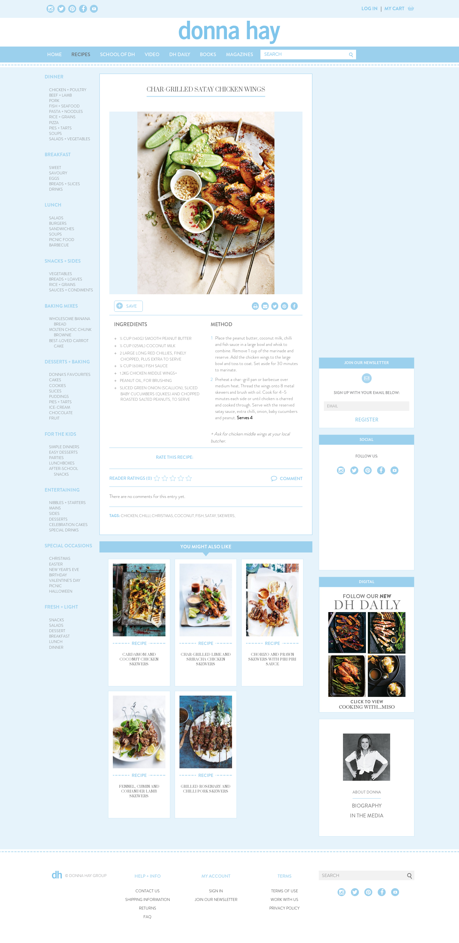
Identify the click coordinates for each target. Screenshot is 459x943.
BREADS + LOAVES (65, 279)
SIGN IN (216, 891)
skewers (226, 516)
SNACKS (56, 620)
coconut (184, 516)
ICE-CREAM (59, 407)
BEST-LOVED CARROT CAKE (69, 343)
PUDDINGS (59, 396)
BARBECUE (59, 245)
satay (210, 516)
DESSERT (57, 631)
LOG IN (369, 8)
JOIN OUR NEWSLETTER (216, 900)
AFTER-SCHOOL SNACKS (63, 471)
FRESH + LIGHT (61, 606)
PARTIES (56, 458)
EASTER (56, 564)
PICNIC (55, 586)
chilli (144, 516)
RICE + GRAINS (62, 117)
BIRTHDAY (58, 575)
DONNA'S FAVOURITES (70, 374)
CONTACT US (147, 891)
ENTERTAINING (62, 489)
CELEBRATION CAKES (68, 525)
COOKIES (57, 386)
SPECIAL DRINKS (64, 530)
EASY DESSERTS (63, 452)
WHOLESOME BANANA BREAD (69, 321)
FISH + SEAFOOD (64, 106)
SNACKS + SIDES (63, 261)
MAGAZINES (239, 54)
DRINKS (56, 189)
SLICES (55, 391)
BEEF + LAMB (60, 95)
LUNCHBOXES (62, 463)
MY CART (394, 8)
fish (199, 516)
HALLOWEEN (60, 591)
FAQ (147, 917)
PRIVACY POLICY (284, 908)
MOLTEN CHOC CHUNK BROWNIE (70, 332)
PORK (54, 101)
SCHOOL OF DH (117, 54)
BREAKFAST (58, 154)
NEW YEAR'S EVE (64, 570)
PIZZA (54, 123)
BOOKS (208, 54)
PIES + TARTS (60, 128)
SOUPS (55, 133)
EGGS (54, 178)
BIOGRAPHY (367, 805)
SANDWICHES (61, 229)
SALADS (56, 218)
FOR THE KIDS (60, 434)
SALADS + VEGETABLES (69, 139)
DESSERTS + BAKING (67, 361)
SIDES (54, 513)
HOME (54, 54)
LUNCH (53, 204)
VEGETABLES (60, 274)
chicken (129, 516)
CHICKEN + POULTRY (67, 90)
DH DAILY (179, 54)
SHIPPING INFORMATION (147, 900)
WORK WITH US (284, 900)
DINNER (54, 76)
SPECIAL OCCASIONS (68, 545)
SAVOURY (58, 173)
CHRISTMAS (59, 558)
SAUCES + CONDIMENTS (71, 290)
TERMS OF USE (284, 891)
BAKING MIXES (61, 306)
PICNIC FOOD (61, 240)
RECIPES (80, 54)
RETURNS (147, 908)
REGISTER (366, 419)
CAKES (55, 380)
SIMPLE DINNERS (64, 447)
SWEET (55, 168)
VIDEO (152, 54)
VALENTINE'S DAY (64, 580)
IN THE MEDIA (366, 815)
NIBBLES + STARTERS (67, 503)
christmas (162, 516)
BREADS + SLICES (64, 184)
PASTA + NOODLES (66, 111)
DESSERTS (58, 519)
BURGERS (58, 223)
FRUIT (54, 418)
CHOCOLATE (61, 413)
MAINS (55, 508)
